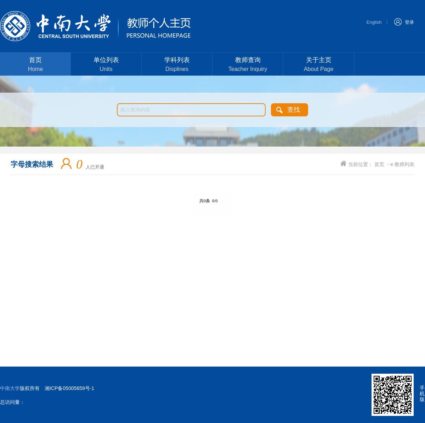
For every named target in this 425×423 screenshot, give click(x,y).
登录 (404, 21)
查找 (293, 109)
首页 (35, 65)
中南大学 (10, 388)
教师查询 (247, 65)
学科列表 (177, 65)
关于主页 (318, 65)
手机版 (422, 393)
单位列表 (106, 65)
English (374, 22)
